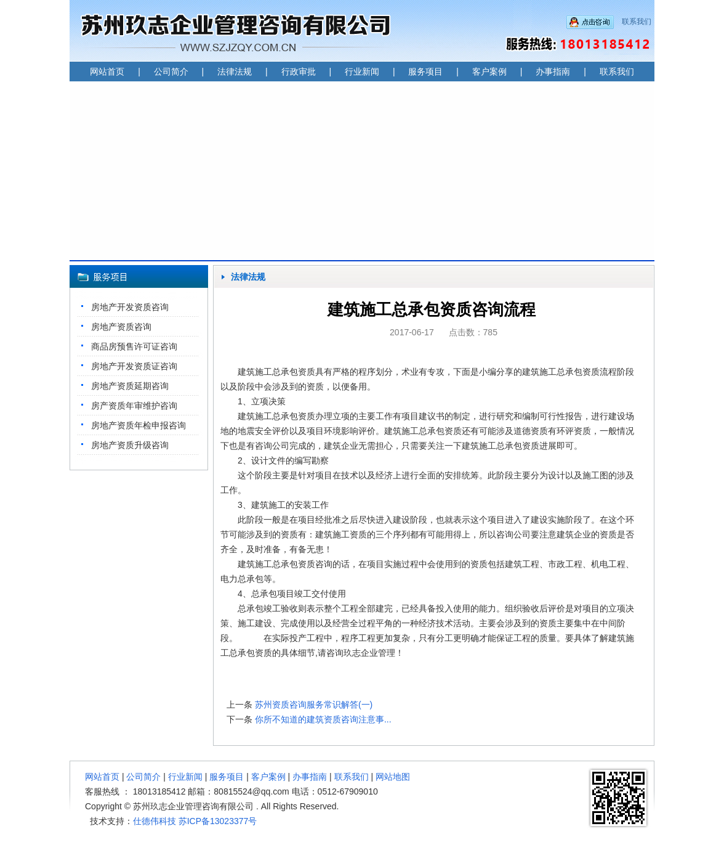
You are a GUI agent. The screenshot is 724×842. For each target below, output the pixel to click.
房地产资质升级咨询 (130, 445)
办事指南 (553, 71)
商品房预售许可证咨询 (134, 346)
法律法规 (234, 71)
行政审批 (298, 71)
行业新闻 (362, 71)
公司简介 (171, 71)
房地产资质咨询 (121, 327)
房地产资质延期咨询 (130, 386)
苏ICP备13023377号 (218, 821)
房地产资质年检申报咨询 (138, 425)
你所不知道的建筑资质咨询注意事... (323, 719)
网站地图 (393, 777)
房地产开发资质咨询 (130, 307)
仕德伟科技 (154, 821)
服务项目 (425, 71)
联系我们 (636, 21)
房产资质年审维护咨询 (134, 406)
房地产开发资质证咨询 (134, 366)
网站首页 (107, 71)
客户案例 (489, 71)
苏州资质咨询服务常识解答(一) (313, 704)
